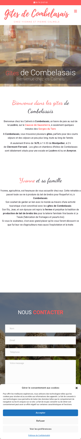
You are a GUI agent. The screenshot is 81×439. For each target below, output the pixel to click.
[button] (76, 387)
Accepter (40, 412)
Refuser (40, 421)
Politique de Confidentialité (39, 435)
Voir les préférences (40, 429)
